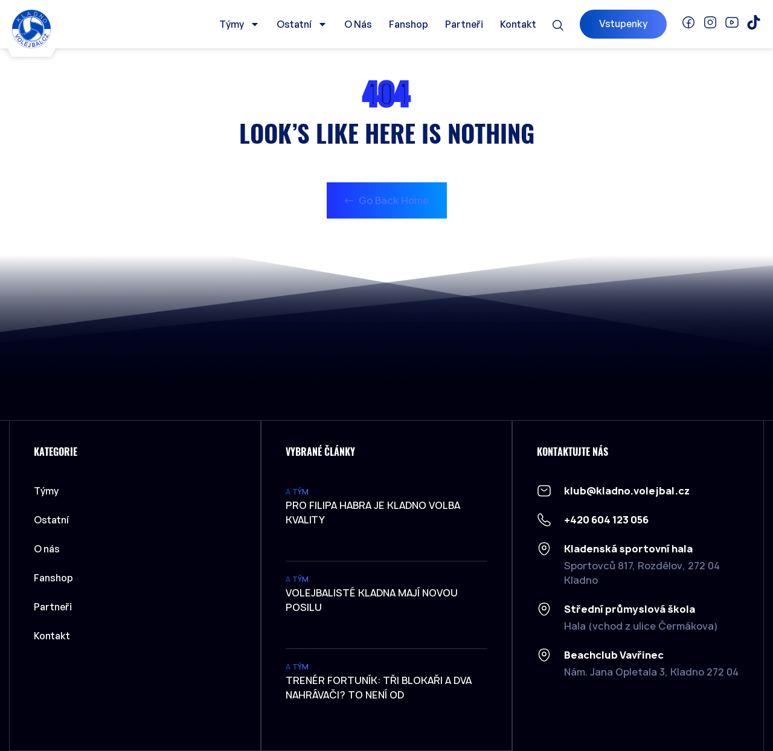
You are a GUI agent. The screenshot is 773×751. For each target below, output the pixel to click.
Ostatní (302, 24)
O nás (358, 24)
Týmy (239, 24)
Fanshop (408, 24)
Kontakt (518, 24)
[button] (558, 25)
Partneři (464, 24)
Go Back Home (387, 200)
